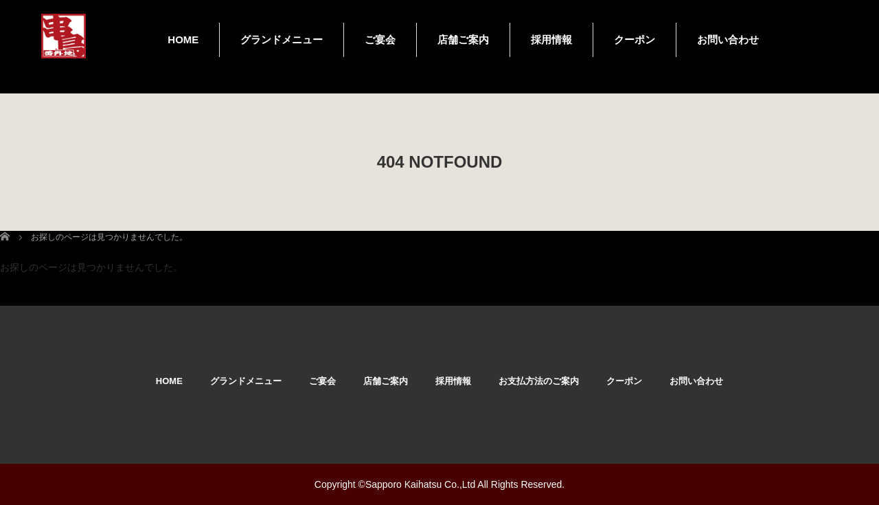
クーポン (634, 39)
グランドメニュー (281, 39)
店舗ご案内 (463, 39)
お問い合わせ (728, 39)
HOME (183, 39)
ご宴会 (380, 39)
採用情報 (551, 39)
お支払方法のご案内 (539, 381)
